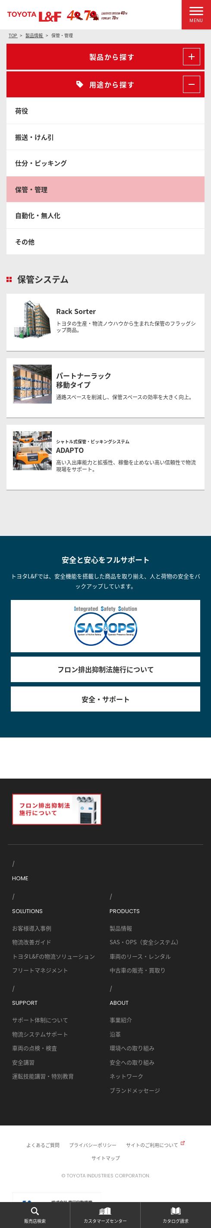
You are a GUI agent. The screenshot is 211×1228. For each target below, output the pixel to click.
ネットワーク (126, 1076)
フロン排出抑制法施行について (105, 669)
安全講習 (23, 1062)
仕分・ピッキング (41, 162)
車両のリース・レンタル (140, 956)
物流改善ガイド (31, 942)
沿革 (115, 1034)
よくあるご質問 (43, 1144)
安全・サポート (106, 699)
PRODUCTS (125, 911)
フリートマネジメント (40, 970)
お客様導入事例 (31, 928)
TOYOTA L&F (34, 17)
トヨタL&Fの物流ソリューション (53, 956)
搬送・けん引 (34, 136)
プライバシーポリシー (93, 1144)
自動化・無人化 (37, 215)
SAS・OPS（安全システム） (146, 942)
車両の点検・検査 (34, 1048)
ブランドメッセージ (135, 1090)
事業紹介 (121, 1020)
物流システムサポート (40, 1034)
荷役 (21, 110)
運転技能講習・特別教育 (43, 1076)
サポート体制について (40, 1020)
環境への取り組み (132, 1048)
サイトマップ (105, 1157)
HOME (20, 878)
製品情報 (121, 928)
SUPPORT (25, 1003)
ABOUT (119, 1003)
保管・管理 (31, 189)
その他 (25, 241)
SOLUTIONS (27, 911)
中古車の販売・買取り (138, 970)
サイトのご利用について (152, 1144)
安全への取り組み (132, 1062)
